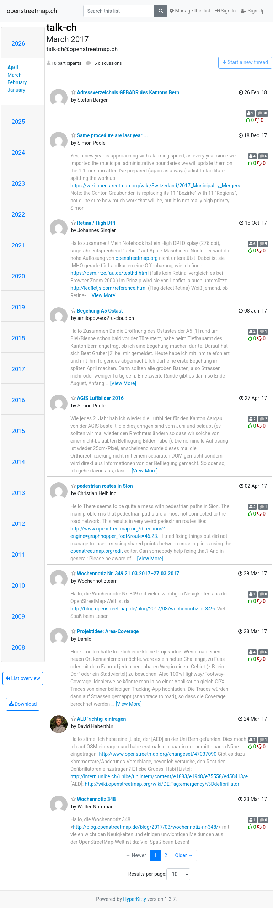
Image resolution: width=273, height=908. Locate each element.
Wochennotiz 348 (93, 799)
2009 (18, 616)
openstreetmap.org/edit (96, 551)
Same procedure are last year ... (109, 135)
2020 (18, 276)
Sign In (225, 11)
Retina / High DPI (93, 223)
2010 (18, 585)
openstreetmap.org (137, 258)
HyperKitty (134, 899)
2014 (18, 461)
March (14, 75)
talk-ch (62, 27)
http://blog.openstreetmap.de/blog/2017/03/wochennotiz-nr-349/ (143, 608)
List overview (22, 678)
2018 (18, 338)
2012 (18, 523)
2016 (18, 400)
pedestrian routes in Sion (102, 486)
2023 (18, 183)
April (12, 67)
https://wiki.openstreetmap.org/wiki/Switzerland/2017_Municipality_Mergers (155, 185)
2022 (18, 214)
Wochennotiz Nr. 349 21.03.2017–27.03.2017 (125, 573)
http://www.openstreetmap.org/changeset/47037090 (157, 754)
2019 (18, 307)
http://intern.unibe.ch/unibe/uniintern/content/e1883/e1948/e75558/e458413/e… (160, 776)
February (17, 82)
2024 (18, 152)
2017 (18, 369)
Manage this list (190, 11)
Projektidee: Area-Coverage (105, 631)
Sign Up (252, 11)
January (16, 90)
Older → (184, 855)
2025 (18, 121)
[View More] (103, 295)
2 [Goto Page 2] (166, 855)
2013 (18, 492)
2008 (18, 647)
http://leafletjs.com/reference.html (108, 288)
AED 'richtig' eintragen (98, 719)
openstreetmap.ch (32, 11)
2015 (18, 430)
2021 (18, 245)
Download (23, 704)
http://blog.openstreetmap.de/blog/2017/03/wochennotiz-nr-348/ (145, 827)
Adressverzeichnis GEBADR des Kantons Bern (125, 92)
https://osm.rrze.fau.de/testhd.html (109, 273)
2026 (18, 43)
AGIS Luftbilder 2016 (97, 398)
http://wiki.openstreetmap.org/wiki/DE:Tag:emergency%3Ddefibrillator (162, 784)
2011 (18, 554)
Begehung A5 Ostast (97, 311)
